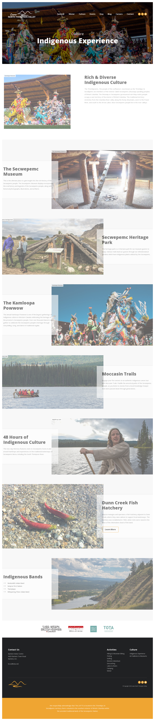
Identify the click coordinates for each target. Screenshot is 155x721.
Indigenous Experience (137, 654)
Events (92, 14)
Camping (110, 668)
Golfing (109, 658)
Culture (82, 14)
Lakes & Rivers (112, 666)
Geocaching (111, 663)
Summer (60, 14)
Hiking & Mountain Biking (115, 654)
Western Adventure (113, 661)
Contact (130, 14)
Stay (101, 14)
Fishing (109, 656)
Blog (110, 14)
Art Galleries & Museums (138, 656)
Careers (119, 14)
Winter (72, 14)
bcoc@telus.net (13, 664)
